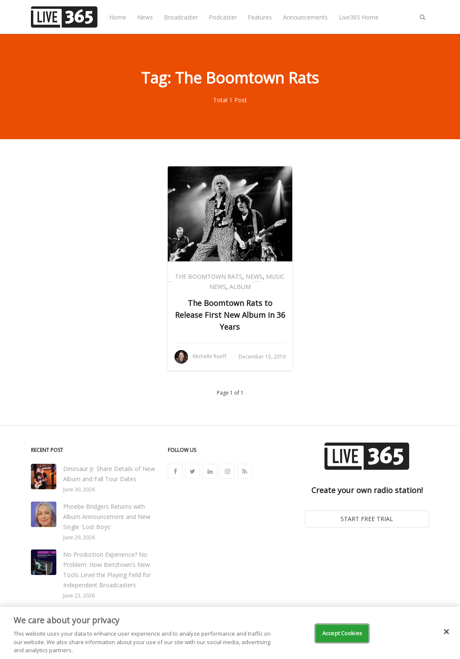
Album (240, 287)
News (145, 17)
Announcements (305, 17)
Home (117, 17)
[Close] (446, 632)
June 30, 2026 (79, 489)
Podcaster (223, 17)
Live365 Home (359, 17)
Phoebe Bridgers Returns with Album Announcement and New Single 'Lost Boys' (106, 516)
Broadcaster (181, 17)
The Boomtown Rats (208, 276)
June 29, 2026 (79, 537)
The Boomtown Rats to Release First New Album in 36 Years (230, 315)
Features (260, 17)
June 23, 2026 (79, 595)
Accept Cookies (342, 633)
